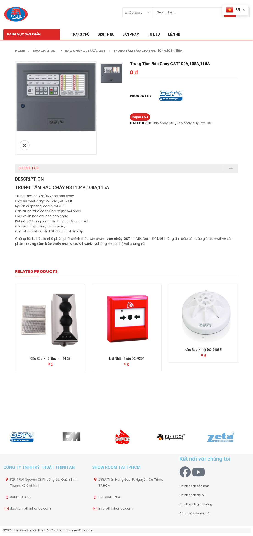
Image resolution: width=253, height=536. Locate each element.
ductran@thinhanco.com (30, 509)
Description (29, 168)
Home (20, 50)
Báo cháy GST (45, 50)
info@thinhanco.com (115, 509)
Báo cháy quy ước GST (85, 50)
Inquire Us (140, 117)
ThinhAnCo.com (79, 531)
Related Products (36, 271)
